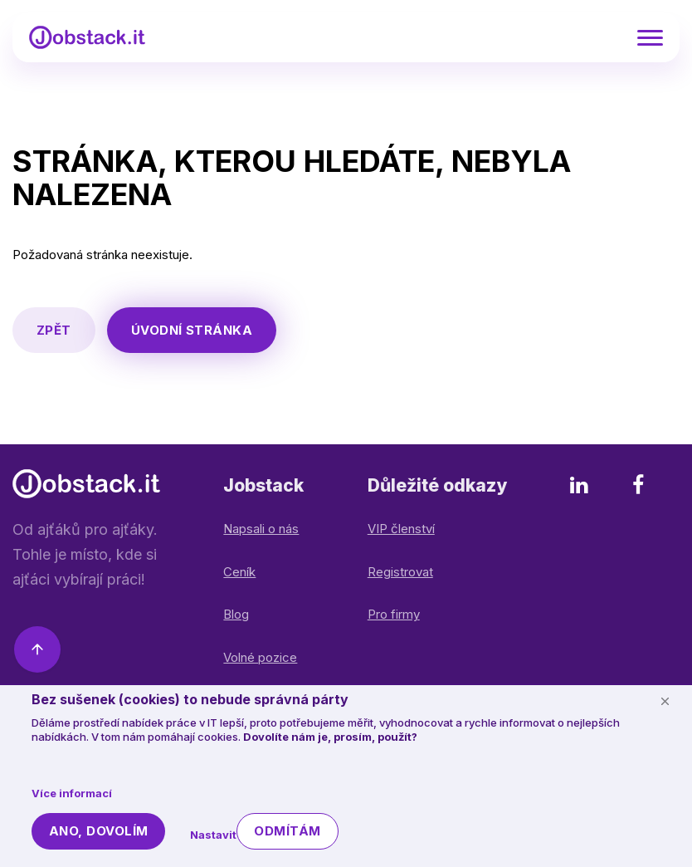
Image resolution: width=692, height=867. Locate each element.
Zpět (54, 330)
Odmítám (287, 831)
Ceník (239, 572)
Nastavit (213, 834)
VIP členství (401, 528)
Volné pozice (260, 657)
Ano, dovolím (98, 831)
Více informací (72, 793)
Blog (236, 614)
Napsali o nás (261, 528)
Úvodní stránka (191, 330)
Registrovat (400, 572)
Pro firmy (394, 614)
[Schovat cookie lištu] (664, 701)
